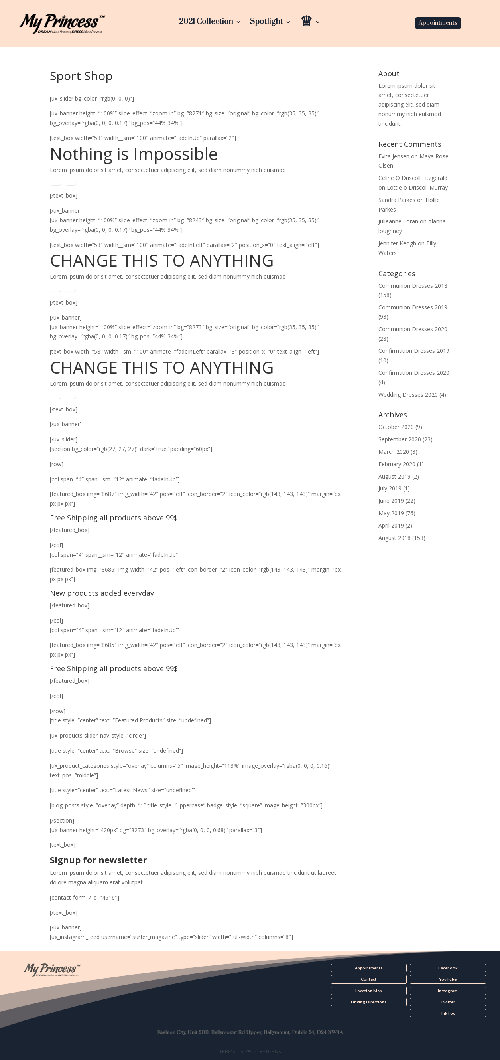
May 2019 (391, 513)
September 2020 (399, 439)
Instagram (448, 990)
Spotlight (266, 23)
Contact (368, 979)
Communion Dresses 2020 (412, 329)
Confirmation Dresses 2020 (413, 372)
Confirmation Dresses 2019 (413, 350)
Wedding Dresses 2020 (408, 394)
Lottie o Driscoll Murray (417, 187)
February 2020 (396, 464)
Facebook (448, 967)
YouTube (448, 979)
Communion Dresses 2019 (412, 307)
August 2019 (394, 476)
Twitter (448, 1001)
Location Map (368, 990)
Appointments (438, 23)
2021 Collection (206, 23)
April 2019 (391, 525)
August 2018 (394, 538)
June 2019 (391, 500)
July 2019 (390, 488)
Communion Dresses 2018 (412, 285)
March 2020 (393, 451)
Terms (227, 1051)
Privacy (247, 1051)
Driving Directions (368, 1001)
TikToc (448, 1012)
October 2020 (396, 427)
